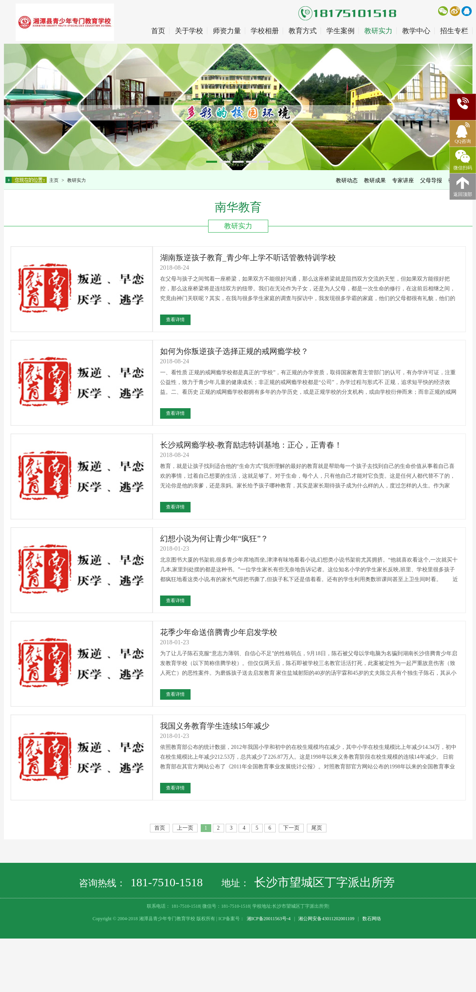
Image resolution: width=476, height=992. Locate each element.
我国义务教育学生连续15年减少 (214, 726)
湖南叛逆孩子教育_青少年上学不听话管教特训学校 (248, 257)
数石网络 (371, 918)
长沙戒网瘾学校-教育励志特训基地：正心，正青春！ (251, 445)
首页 (158, 30)
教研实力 (378, 30)
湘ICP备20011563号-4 (269, 918)
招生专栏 (454, 30)
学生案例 (340, 30)
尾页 (316, 828)
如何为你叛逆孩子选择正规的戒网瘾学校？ (234, 351)
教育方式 (303, 30)
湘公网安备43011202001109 (326, 918)
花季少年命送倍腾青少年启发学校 (218, 632)
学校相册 (265, 30)
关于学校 (189, 30)
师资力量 (227, 30)
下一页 (291, 828)
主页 (54, 180)
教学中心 (416, 30)
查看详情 (175, 319)
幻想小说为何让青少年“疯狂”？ (214, 538)
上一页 (185, 828)
